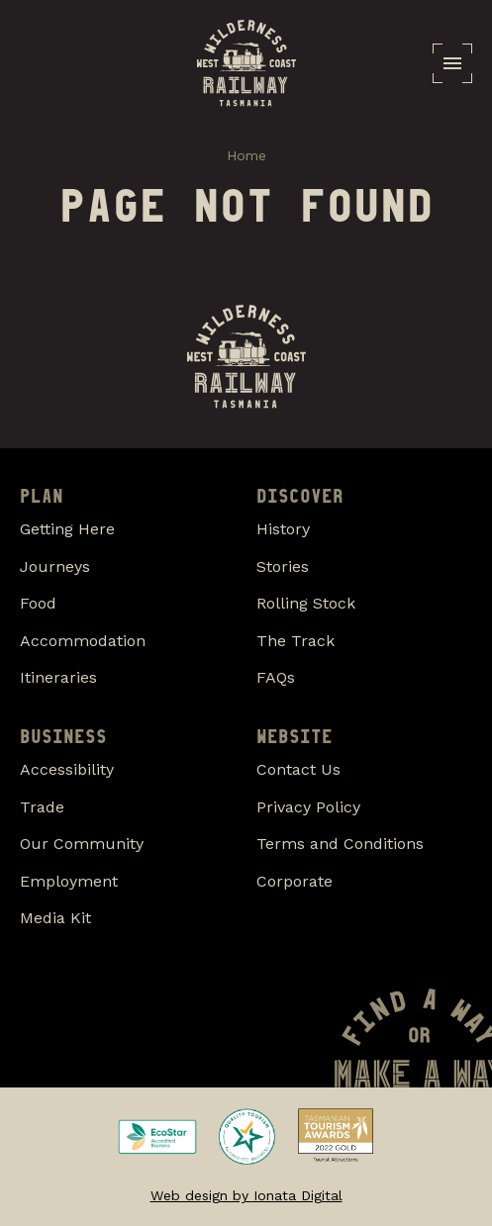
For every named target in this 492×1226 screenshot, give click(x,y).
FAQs (275, 677)
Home (246, 155)
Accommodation (83, 640)
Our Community (82, 843)
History (283, 528)
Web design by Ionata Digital (246, 1195)
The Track (295, 640)
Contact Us (298, 769)
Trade (42, 807)
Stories (282, 566)
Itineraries (58, 677)
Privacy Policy (308, 807)
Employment (69, 881)
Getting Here (67, 528)
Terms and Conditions (340, 843)
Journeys (55, 566)
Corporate (294, 881)
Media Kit (55, 917)
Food (38, 603)
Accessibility (67, 769)
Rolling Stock (305, 603)
